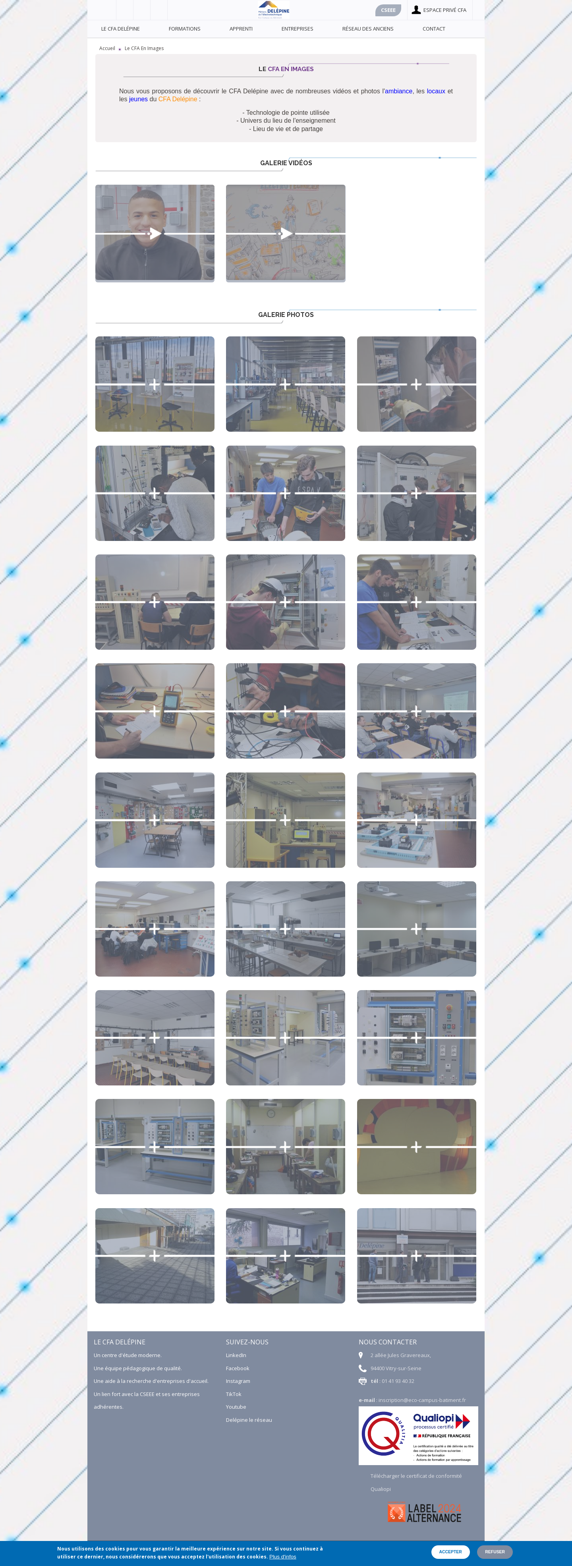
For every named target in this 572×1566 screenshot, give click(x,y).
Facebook (107, 10)
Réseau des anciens (368, 28)
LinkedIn (236, 1355)
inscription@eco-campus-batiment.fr (422, 1400)
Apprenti (241, 28)
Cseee (388, 10)
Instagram (238, 1380)
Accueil (107, 48)
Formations (185, 28)
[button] (154, 384)
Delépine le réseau (249, 1419)
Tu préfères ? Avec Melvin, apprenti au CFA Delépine (154, 233)
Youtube (142, 10)
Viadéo (124, 10)
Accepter (450, 1552)
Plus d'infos (282, 1557)
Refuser (495, 1552)
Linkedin (159, 10)
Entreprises (297, 28)
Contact (434, 28)
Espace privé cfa (444, 10)
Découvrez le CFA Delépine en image (285, 233)
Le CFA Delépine (120, 28)
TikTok (234, 1394)
